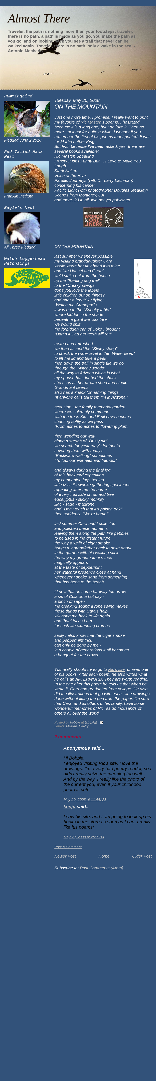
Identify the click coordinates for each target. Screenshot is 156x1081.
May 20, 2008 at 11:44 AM (85, 800)
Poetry (83, 726)
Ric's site (116, 669)
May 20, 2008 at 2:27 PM (84, 837)
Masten (71, 726)
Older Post (142, 856)
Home (104, 856)
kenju (70, 806)
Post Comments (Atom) (101, 867)
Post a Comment (68, 847)
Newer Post (65, 856)
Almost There (38, 18)
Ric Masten (91, 122)
